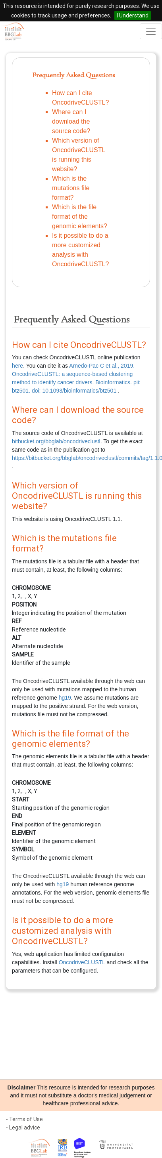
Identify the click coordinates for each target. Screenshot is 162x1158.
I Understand (132, 15)
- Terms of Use (24, 1119)
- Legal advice (23, 1127)
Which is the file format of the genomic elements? (79, 216)
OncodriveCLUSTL (82, 962)
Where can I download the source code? (71, 121)
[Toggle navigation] (151, 31)
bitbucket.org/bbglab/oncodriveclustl (56, 441)
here (17, 365)
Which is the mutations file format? (70, 188)
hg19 (65, 697)
